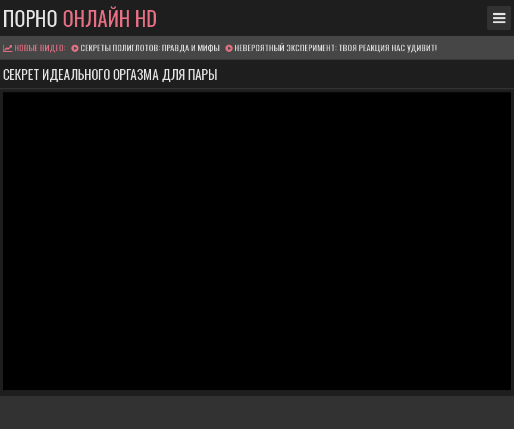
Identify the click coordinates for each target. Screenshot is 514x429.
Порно (80, 18)
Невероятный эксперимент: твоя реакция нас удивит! (335, 47)
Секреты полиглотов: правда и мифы (150, 47)
